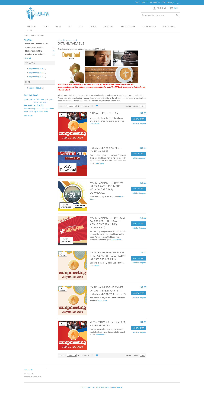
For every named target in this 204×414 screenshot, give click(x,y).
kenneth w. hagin (30, 109)
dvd (34, 99)
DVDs (80, 27)
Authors (31, 27)
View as (85, 106)
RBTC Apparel (169, 27)
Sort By (62, 106)
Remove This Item (54, 47)
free (42, 99)
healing (35, 102)
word (46, 111)
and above (35, 88)
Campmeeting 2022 (36, 72)
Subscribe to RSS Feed (67, 40)
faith (38, 99)
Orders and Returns (32, 377)
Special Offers (149, 27)
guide (50, 99)
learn (39, 109)
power (26, 111)
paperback (50, 109)
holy (40, 102)
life (43, 109)
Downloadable (127, 27)
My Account (29, 374)
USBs (29, 31)
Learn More (94, 124)
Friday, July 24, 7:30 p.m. (104, 113)
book (26, 99)
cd (31, 99)
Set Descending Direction (79, 106)
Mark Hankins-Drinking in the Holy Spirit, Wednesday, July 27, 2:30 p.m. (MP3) (108, 255)
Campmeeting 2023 (36, 77)
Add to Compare (139, 123)
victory (41, 111)
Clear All (27, 58)
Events (93, 27)
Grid (92, 106)
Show (136, 106)
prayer (31, 111)
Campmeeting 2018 (36, 68)
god (46, 99)
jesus (44, 102)
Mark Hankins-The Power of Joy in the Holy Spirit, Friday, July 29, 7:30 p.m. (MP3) (108, 290)
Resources (108, 27)
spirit (36, 111)
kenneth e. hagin (33, 105)
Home (26, 36)
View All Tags (28, 115)
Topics (45, 27)
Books (58, 27)
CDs (70, 27)
